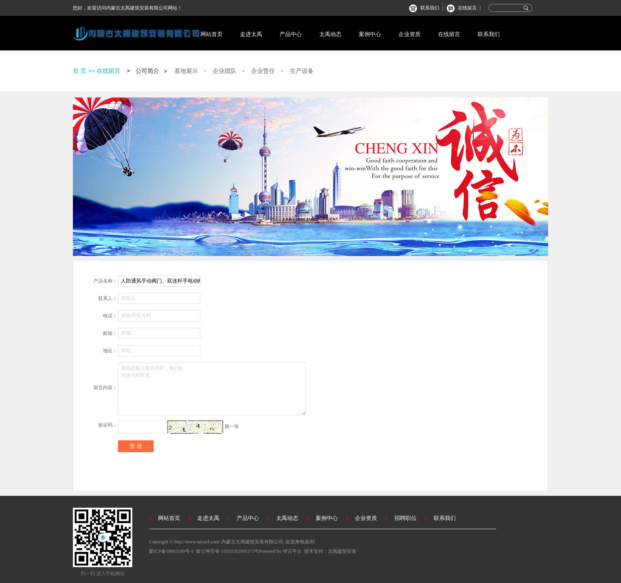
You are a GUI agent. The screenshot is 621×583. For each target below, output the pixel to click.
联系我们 (429, 8)
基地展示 (186, 71)
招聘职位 (405, 518)
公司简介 (147, 71)
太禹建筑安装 (342, 551)
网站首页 (211, 34)
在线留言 (467, 8)
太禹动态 (330, 34)
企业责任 (263, 71)
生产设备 (302, 71)
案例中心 (370, 34)
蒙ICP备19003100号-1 (171, 551)
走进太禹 (251, 34)
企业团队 (224, 71)
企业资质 (409, 34)
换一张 (232, 426)
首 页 (79, 70)
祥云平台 (292, 551)
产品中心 (291, 34)
